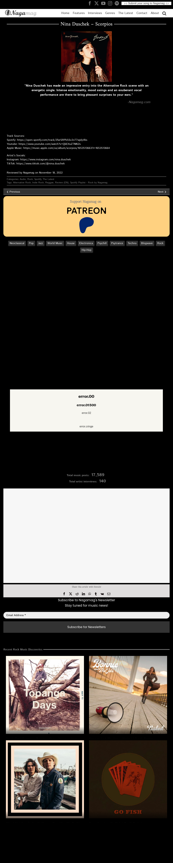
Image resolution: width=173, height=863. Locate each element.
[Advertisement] (86, 273)
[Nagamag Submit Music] (86, 453)
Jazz (40, 243)
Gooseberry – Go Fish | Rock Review (116, 823)
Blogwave (147, 243)
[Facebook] (64, 593)
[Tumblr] (96, 593)
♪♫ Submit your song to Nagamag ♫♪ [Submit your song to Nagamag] (146, 3)
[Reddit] (77, 593)
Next (161, 192)
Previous (14, 192)
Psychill (102, 243)
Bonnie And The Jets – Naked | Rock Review (122, 739)
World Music (55, 243)
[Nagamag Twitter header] (97, 3)
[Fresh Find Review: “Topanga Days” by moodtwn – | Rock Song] (45, 695)
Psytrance (117, 243)
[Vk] (102, 593)
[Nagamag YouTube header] (104, 3)
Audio (23, 179)
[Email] (109, 593)
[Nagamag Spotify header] (118, 3)
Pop (31, 243)
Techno (132, 243)
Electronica (86, 243)
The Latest (48, 179)
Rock (30, 179)
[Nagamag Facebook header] (91, 3)
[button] (164, 13)
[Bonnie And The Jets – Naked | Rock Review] (128, 695)
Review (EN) (62, 182)
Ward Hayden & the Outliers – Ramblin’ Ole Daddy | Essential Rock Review (62, 823)
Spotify (37, 179)
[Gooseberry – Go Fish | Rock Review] (128, 779)
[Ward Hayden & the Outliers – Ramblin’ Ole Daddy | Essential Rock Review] (45, 779)
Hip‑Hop (86, 250)
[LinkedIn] (83, 593)
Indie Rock (38, 182)
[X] (70, 593)
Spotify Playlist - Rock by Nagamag (88, 182)
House (71, 243)
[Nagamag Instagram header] (111, 3)
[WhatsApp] (90, 593)
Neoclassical (17, 243)
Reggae (49, 182)
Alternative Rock (22, 182)
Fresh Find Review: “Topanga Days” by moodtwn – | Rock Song (53, 739)
